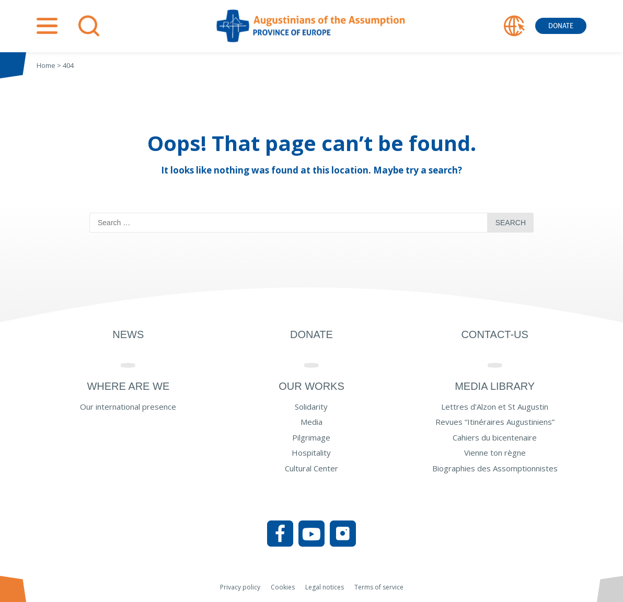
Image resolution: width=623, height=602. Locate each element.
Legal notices (324, 587)
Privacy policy (240, 587)
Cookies (283, 587)
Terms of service (378, 587)
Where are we (128, 386)
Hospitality (311, 452)
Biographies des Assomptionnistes (495, 468)
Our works (311, 386)
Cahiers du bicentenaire (495, 437)
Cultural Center (311, 468)
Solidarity (311, 406)
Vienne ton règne (495, 452)
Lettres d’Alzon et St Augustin (494, 406)
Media (311, 421)
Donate (560, 26)
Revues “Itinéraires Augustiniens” (495, 421)
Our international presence (128, 406)
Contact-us (494, 334)
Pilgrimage (311, 437)
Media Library (495, 386)
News (128, 334)
